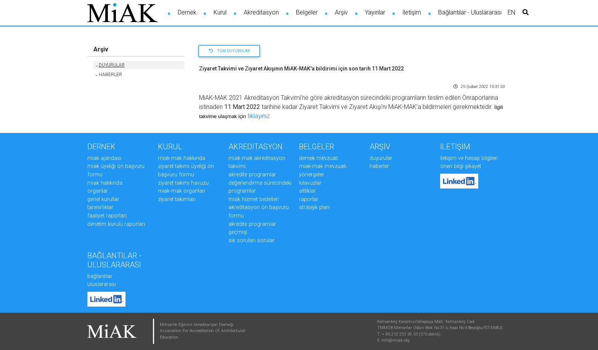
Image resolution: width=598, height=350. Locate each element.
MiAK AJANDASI (104, 158)
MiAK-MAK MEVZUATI (322, 166)
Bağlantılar (100, 276)
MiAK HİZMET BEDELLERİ (253, 199)
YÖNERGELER (311, 174)
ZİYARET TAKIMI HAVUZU (183, 183)
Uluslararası (101, 284)
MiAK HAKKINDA (104, 183)
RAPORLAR (308, 199)
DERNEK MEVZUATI (318, 158)
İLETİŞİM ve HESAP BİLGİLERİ (469, 158)
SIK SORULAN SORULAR (251, 240)
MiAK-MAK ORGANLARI (181, 191)
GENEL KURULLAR (103, 199)
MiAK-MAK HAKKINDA (181, 158)
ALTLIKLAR (307, 191)
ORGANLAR (97, 191)
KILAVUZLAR (310, 183)
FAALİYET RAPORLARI (107, 216)
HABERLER (109, 74)
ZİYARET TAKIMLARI (177, 199)
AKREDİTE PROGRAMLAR (252, 174)
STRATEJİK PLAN (314, 207)
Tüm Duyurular (229, 50)
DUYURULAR (110, 65)
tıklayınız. (259, 116)
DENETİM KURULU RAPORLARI (116, 224)
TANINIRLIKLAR (100, 207)
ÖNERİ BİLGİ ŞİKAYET (460, 166)
